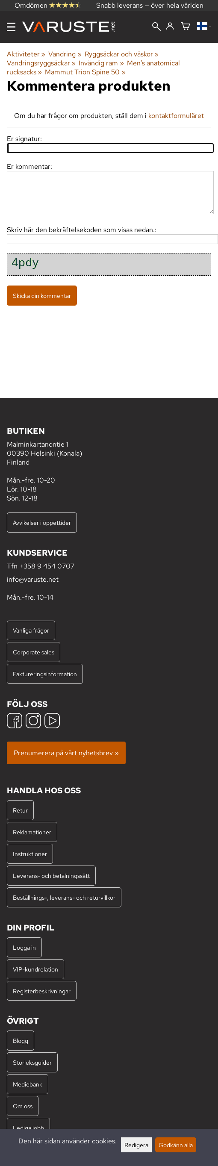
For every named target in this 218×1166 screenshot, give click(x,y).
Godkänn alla (176, 1145)
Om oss (22, 1106)
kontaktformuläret (176, 115)
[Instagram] (33, 721)
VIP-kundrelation (35, 969)
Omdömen (48, 5)
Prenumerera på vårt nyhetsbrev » (66, 752)
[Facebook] (14, 721)
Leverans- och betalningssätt (51, 876)
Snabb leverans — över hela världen (149, 5)
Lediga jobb (28, 1128)
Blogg (20, 1040)
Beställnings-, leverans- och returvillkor (64, 897)
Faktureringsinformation (45, 674)
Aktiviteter (26, 54)
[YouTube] (52, 721)
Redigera (136, 1145)
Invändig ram (101, 63)
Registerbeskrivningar (42, 991)
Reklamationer (32, 832)
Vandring (64, 54)
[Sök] (156, 27)
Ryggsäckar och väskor (122, 54)
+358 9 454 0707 (46, 566)
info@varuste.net (33, 579)
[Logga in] (170, 26)
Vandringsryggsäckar (41, 63)
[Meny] (11, 27)
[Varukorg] (185, 26)
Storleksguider (32, 1062)
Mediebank (27, 1084)
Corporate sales (33, 652)
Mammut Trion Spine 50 (85, 72)
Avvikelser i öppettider (42, 522)
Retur (20, 810)
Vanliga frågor (31, 630)
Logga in (24, 947)
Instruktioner (30, 854)
